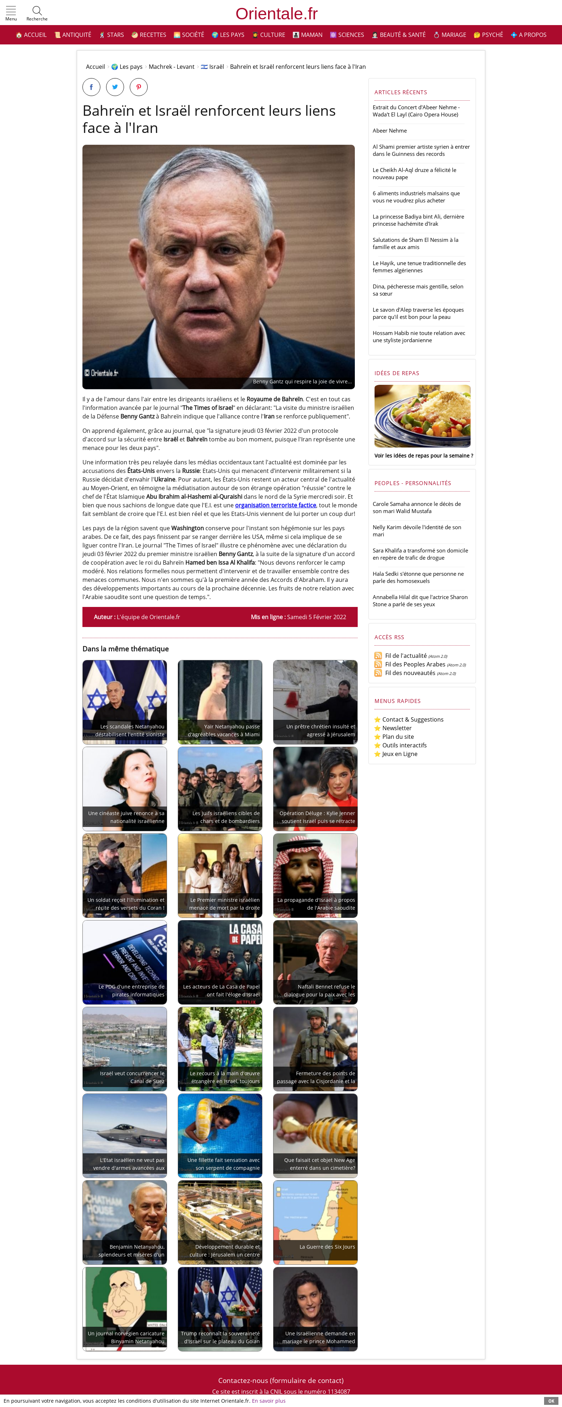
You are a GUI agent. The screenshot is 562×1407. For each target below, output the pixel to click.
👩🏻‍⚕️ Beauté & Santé (398, 35)
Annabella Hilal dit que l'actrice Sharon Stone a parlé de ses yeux (420, 600)
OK (551, 1400)
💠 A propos (528, 35)
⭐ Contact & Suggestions (409, 719)
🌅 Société (188, 35)
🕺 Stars (111, 35)
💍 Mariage (449, 35)
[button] (11, 14)
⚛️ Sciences (347, 35)
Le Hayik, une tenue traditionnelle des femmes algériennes (419, 266)
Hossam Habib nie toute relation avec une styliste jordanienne (419, 336)
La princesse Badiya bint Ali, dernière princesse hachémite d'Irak (418, 220)
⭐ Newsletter (393, 728)
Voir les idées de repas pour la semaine (422, 455)
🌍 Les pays (227, 35)
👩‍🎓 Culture (268, 35)
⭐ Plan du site (394, 737)
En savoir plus (269, 1400)
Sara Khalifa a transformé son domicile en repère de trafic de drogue (420, 554)
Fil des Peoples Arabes (410, 664)
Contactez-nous (243, 1380)
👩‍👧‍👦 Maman (307, 35)
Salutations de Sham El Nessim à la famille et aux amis (415, 243)
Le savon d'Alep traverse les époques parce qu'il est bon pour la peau (418, 313)
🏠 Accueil (31, 35)
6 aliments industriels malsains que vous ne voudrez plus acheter (416, 197)
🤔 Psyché (488, 35)
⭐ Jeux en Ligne (396, 754)
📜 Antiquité (72, 35)
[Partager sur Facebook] (91, 87)
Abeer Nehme (390, 130)
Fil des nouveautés (404, 673)
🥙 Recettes (148, 35)
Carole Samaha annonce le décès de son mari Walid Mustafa (417, 507)
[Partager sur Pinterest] (139, 87)
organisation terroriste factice (275, 505)
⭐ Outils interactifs (400, 745)
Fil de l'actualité (400, 656)
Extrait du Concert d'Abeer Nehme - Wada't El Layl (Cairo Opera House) (416, 111)
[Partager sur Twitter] (115, 87)
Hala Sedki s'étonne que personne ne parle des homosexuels (418, 577)
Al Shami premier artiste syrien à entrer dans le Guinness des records (421, 150)
